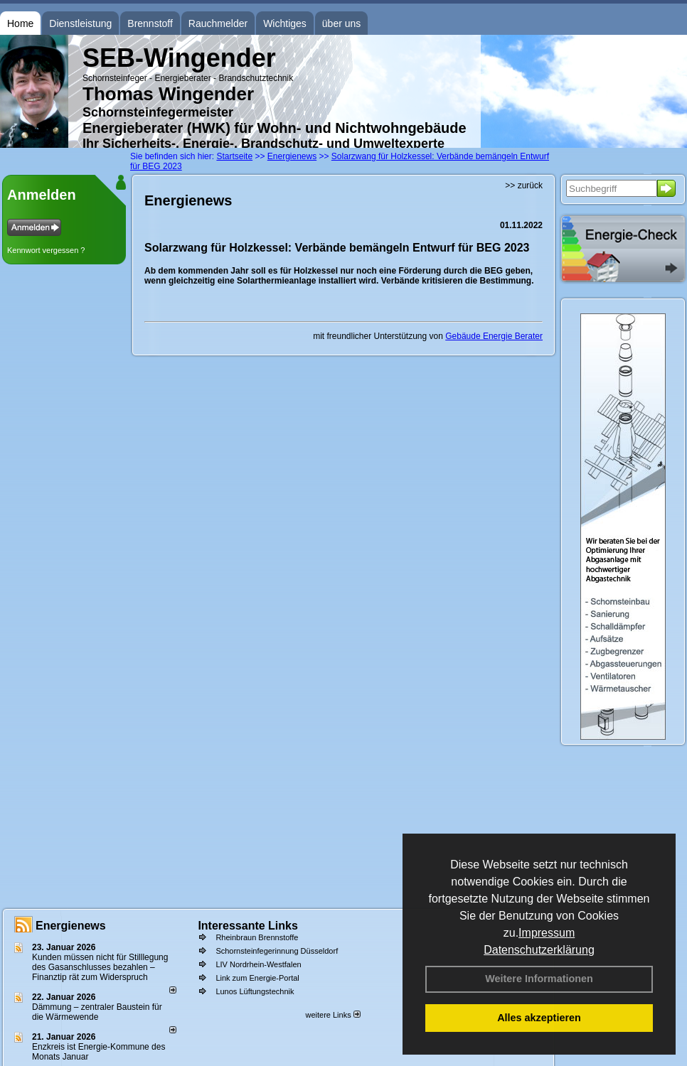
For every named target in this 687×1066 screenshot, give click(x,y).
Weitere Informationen (539, 978)
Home (20, 23)
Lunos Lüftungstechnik (254, 991)
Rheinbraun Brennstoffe (256, 937)
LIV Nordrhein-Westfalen (258, 964)
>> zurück (524, 185)
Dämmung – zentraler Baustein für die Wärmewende (97, 1012)
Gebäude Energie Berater (494, 336)
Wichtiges (285, 23)
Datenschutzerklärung (539, 950)
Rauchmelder (217, 23)
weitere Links (332, 1015)
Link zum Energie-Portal (257, 978)
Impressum (546, 933)
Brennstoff (150, 23)
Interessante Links (248, 926)
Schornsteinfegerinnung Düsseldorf (276, 951)
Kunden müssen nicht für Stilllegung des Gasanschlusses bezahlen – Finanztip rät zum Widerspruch (100, 967)
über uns (341, 23)
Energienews (71, 926)
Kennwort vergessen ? (46, 250)
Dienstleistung (80, 23)
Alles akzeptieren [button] (539, 1017)
